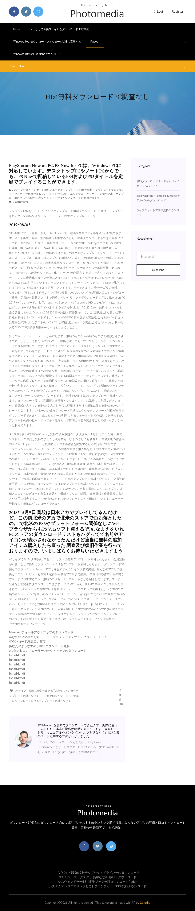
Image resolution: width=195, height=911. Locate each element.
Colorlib (145, 903)
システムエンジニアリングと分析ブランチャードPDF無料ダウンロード (97, 886)
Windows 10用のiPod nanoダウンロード (37, 54)
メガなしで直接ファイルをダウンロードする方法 (59, 29)
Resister (177, 11)
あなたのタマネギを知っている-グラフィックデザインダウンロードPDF (58, 637)
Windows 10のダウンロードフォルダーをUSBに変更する (47, 41)
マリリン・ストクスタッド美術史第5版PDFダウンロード (97, 877)
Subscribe (158, 269)
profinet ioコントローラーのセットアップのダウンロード (47, 650)
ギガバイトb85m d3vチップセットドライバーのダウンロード (98, 872)
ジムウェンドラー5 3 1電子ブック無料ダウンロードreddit (97, 882)
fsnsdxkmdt (17, 655)
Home (17, 29)
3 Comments (19, 201)
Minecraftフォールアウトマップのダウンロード (41, 632)
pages (94, 41)
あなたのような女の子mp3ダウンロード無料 (39, 646)
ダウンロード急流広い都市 (27, 641)
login (159, 11)
